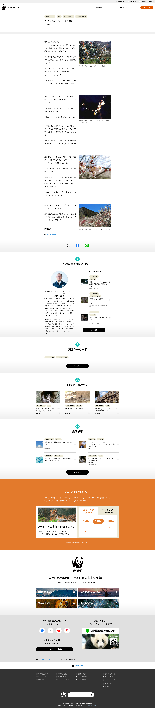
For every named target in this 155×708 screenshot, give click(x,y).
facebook (77, 245)
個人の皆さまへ (121, 1)
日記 (59, 16)
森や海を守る (51, 234)
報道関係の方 (82, 677)
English (107, 686)
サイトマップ (109, 684)
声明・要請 (109, 677)
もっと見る (94, 330)
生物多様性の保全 (81, 16)
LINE (87, 245)
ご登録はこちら (54, 649)
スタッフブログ (50, 16)
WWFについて (124, 7)
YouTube (59, 630)
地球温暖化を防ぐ (57, 594)
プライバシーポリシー (112, 680)
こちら (87, 542)
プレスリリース (110, 674)
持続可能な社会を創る (99, 594)
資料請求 (143, 1)
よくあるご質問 (63, 679)
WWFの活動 (98, 7)
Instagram (67, 630)
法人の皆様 (62, 677)
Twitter (68, 245)
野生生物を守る (68, 16)
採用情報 (41, 679)
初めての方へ (82, 674)
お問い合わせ (82, 679)
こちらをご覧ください (91, 705)
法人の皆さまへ (133, 1)
